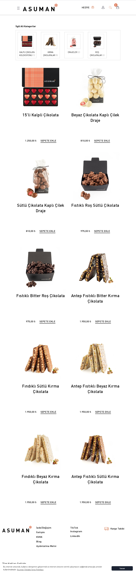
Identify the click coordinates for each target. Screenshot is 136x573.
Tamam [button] (122, 568)
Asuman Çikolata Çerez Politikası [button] (30, 569)
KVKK (39, 536)
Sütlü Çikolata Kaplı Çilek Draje (40, 208)
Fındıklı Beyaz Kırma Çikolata (41, 479)
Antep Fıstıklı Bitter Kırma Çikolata (95, 298)
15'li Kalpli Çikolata (40, 114)
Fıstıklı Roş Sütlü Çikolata (95, 205)
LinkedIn (75, 536)
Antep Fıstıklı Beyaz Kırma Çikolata (95, 388)
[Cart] (117, 7)
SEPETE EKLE (48, 140)
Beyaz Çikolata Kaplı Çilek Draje (95, 117)
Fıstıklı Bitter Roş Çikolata (40, 295)
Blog (38, 541)
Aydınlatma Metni (46, 546)
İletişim (40, 532)
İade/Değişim (43, 527)
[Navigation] (87, 7)
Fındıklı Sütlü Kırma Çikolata (40, 388)
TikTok (74, 527)
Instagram (76, 531)
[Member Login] (103, 7)
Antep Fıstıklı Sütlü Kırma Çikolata (95, 479)
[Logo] (40, 7)
